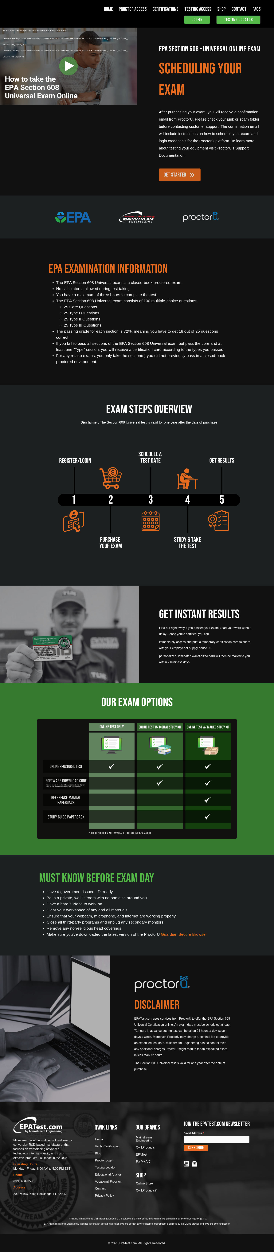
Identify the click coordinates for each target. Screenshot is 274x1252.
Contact (100, 1188)
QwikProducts (145, 1147)
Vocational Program (108, 1181)
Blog (98, 1153)
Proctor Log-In (104, 1160)
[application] (68, 66)
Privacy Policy (104, 1195)
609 (139, 1224)
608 (122, 1224)
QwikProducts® (146, 1190)
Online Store (144, 1183)
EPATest (141, 1154)
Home (108, 9)
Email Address (194, 1133)
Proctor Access (133, 9)
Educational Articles (108, 1174)
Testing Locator (105, 1167)
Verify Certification (107, 1146)
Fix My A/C (143, 1161)
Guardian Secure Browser (184, 934)
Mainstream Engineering (144, 1139)
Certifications (165, 9)
